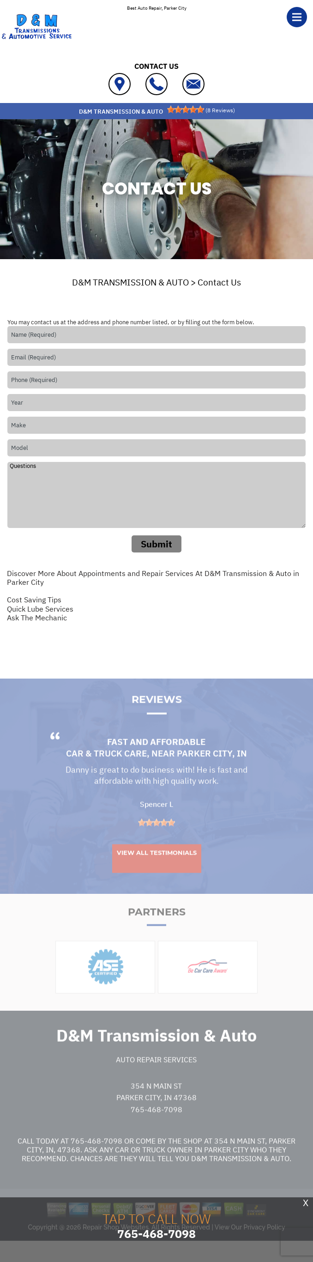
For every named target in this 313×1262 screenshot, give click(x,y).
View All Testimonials (157, 869)
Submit (156, 544)
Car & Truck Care (106, 770)
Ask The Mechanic (37, 617)
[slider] (185, 109)
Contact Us (219, 282)
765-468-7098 (156, 1125)
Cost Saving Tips (34, 599)
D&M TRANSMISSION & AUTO (130, 282)
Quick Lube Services (40, 608)
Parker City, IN (212, 770)
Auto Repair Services (156, 1075)
